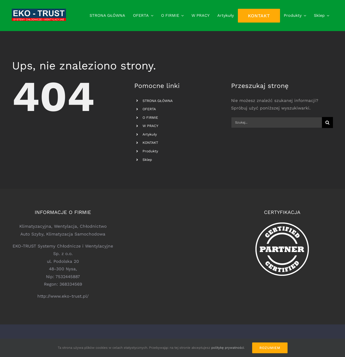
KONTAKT (150, 143)
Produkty (150, 151)
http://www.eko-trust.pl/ (63, 296)
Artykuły (150, 134)
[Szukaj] (327, 122)
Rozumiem (269, 348)
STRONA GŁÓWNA (158, 101)
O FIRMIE (150, 117)
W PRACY (150, 126)
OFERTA (149, 109)
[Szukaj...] (276, 122)
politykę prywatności (227, 347)
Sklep (147, 160)
